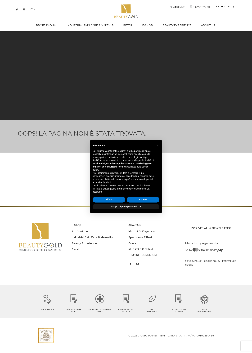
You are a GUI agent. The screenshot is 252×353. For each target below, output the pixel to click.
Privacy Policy (193, 261)
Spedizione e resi (140, 237)
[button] (157, 145)
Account (179, 7)
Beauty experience (176, 25)
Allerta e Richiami (141, 249)
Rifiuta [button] (109, 199)
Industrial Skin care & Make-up (90, 25)
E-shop (147, 25)
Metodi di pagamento (143, 231)
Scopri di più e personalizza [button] (126, 206)
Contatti (133, 243)
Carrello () (225, 6)
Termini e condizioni (142, 255)
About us (208, 25)
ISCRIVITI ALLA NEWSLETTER (211, 228)
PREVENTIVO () (202, 7)
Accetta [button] (143, 199)
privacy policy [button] (99, 157)
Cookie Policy (212, 261)
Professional (46, 25)
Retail (128, 25)
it (31, 9)
